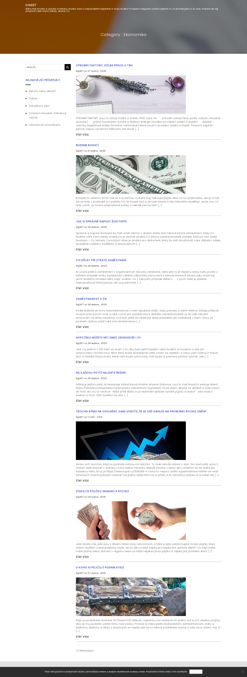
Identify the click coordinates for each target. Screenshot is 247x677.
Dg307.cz (82, 71)
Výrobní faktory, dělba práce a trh (104, 65)
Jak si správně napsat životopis (101, 221)
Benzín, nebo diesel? (42, 91)
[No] (242, 672)
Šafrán (33, 98)
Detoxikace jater (39, 106)
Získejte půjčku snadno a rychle (102, 491)
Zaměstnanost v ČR (91, 299)
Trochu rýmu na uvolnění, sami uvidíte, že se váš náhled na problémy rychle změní (141, 411)
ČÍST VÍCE (82, 134)
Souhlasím (196, 671)
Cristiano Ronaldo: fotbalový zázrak (47, 115)
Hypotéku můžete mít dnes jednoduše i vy (108, 338)
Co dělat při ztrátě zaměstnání (101, 260)
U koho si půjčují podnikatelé (100, 567)
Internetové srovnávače (44, 125)
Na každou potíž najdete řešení (101, 373)
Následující (87, 650)
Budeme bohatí (87, 145)
